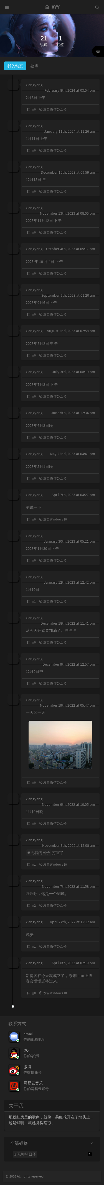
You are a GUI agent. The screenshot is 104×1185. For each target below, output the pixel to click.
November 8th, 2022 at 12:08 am (68, 845)
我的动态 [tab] (15, 65)
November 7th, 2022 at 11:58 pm (68, 886)
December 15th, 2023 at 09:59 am (68, 172)
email (28, 1033)
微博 (27, 1066)
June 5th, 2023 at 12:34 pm (73, 412)
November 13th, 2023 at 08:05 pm (67, 213)
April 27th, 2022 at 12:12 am (72, 921)
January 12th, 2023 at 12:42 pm (69, 582)
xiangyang (34, 84)
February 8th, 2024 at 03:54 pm (69, 90)
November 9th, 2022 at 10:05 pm (68, 804)
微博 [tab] (34, 65)
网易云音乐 (33, 1083)
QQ (26, 1050)
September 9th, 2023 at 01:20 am (68, 295)
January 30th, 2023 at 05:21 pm (69, 541)
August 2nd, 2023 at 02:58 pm (71, 330)
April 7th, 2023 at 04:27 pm (73, 494)
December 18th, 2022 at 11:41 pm (67, 623)
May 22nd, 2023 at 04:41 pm (72, 453)
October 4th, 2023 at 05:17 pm (70, 248)
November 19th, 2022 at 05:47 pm (67, 705)
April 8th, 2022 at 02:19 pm (73, 962)
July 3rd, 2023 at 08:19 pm (73, 371)
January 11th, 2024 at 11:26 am (69, 131)
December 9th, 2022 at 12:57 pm (68, 664)
